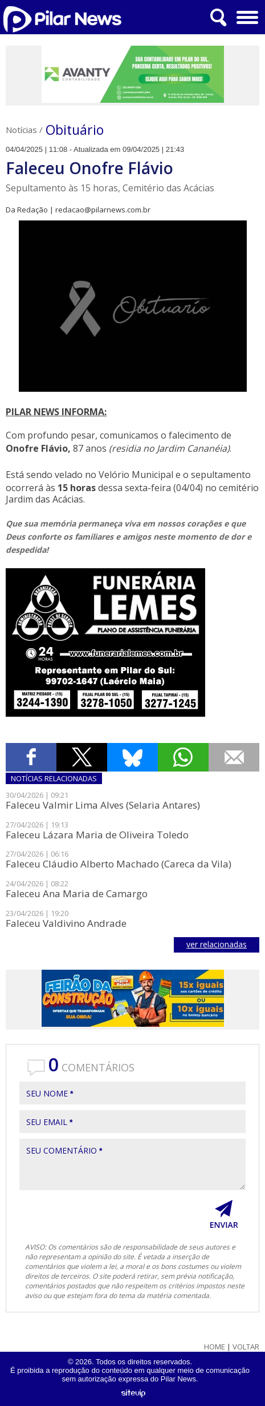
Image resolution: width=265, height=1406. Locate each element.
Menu (246, 13)
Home (214, 1347)
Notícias (21, 129)
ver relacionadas (216, 944)
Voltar (246, 1347)
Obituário (75, 129)
